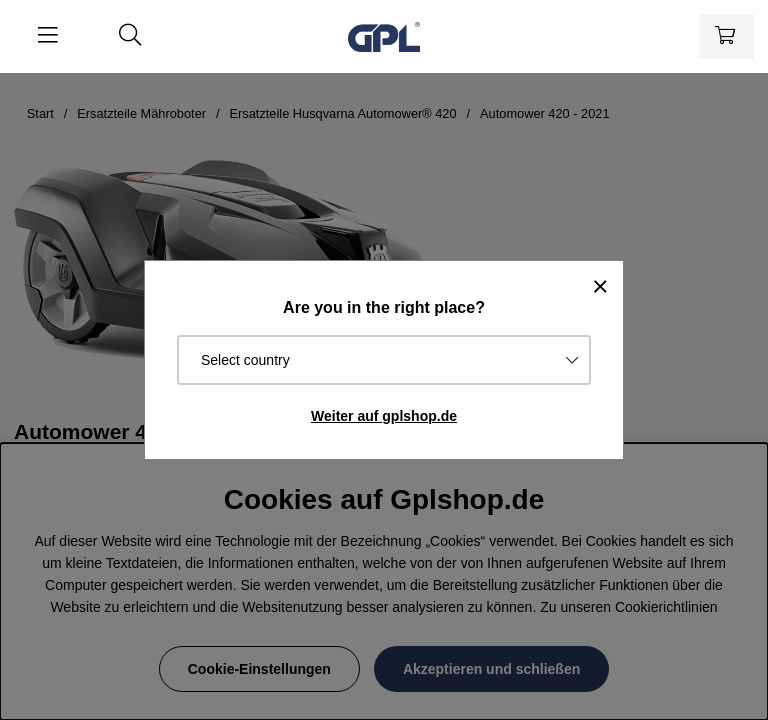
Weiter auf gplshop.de (384, 416)
